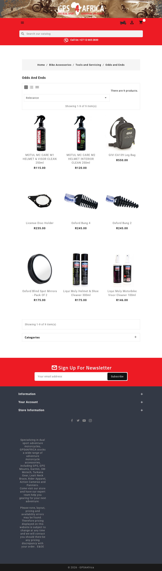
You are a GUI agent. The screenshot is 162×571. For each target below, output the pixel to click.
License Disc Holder (40, 223)
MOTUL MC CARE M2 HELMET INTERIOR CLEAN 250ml (81, 158)
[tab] (26, 87)
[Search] (81, 33)
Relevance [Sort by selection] (67, 98)
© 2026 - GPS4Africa (81, 567)
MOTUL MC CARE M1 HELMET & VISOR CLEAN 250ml (40, 158)
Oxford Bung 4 (80, 223)
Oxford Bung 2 (122, 223)
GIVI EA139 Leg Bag (122, 155)
